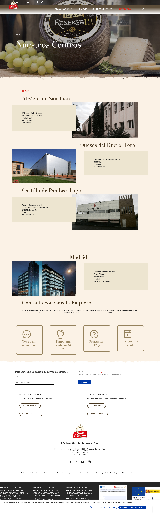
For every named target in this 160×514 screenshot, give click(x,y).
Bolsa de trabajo (29, 406)
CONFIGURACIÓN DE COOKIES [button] (103, 508)
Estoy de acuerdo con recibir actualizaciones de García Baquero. (98, 375)
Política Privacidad (51, 473)
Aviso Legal (114, 473)
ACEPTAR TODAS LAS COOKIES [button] (132, 508)
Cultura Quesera (102, 9)
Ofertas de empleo (30, 414)
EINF (122, 473)
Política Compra (66, 473)
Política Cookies (36, 473)
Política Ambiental (81, 473)
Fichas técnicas (96, 414)
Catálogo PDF (95, 406)
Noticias (24, 473)
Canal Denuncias (132, 473)
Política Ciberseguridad (99, 473)
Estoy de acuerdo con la (91, 372)
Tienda (83, 9)
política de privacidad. (101, 372)
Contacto (125, 9)
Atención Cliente (80, 476)
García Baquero (62, 9)
